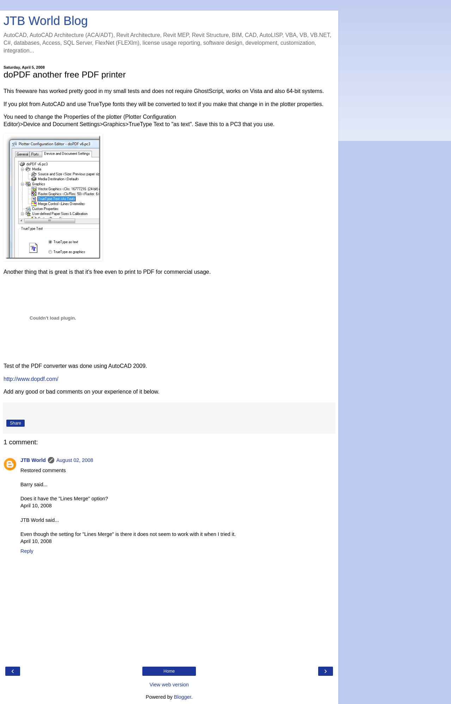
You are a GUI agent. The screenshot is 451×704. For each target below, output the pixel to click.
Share (15, 423)
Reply (26, 551)
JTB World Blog (46, 20)
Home (169, 671)
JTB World (33, 460)
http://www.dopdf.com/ (31, 379)
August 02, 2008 (74, 460)
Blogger (182, 697)
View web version (169, 684)
